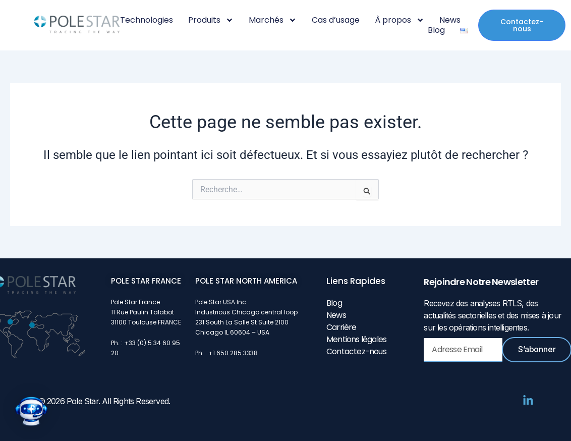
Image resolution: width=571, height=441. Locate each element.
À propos (399, 20)
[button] (31, 411)
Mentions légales (356, 339)
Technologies (146, 20)
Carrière (341, 327)
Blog (436, 30)
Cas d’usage (336, 20)
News (450, 20)
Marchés (273, 20)
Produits (211, 20)
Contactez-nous (356, 351)
